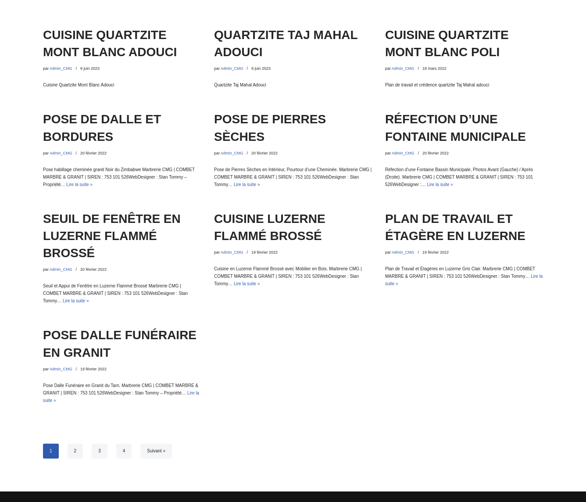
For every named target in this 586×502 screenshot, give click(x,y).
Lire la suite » (79, 184)
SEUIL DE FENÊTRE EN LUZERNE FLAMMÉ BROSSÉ (112, 236)
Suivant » (156, 450)
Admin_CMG (61, 68)
